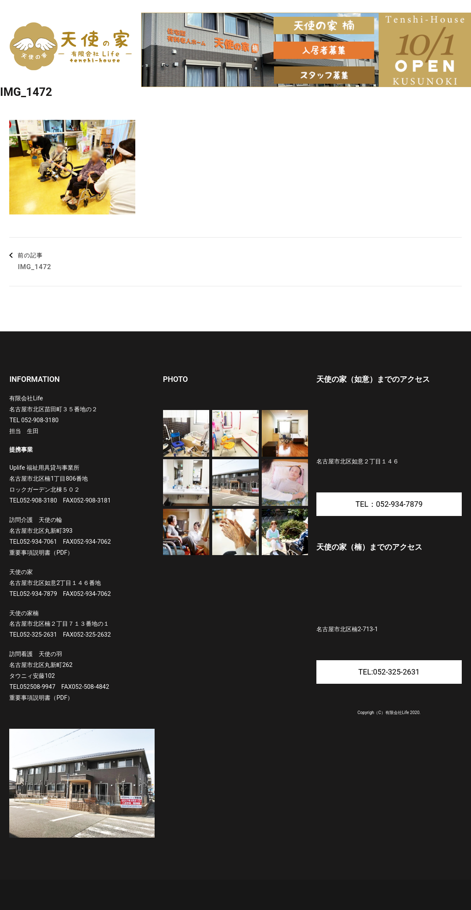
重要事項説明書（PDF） (41, 552)
